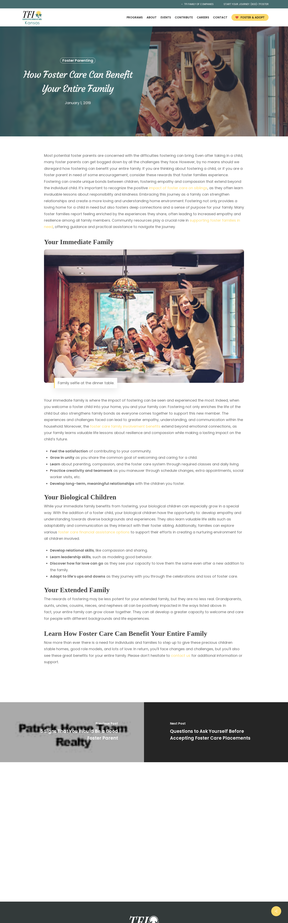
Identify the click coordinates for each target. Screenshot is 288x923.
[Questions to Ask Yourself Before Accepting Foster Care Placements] (216, 732)
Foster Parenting (77, 60)
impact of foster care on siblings (178, 187)
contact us (180, 655)
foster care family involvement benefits (125, 426)
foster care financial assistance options (94, 532)
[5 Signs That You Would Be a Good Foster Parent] (72, 732)
